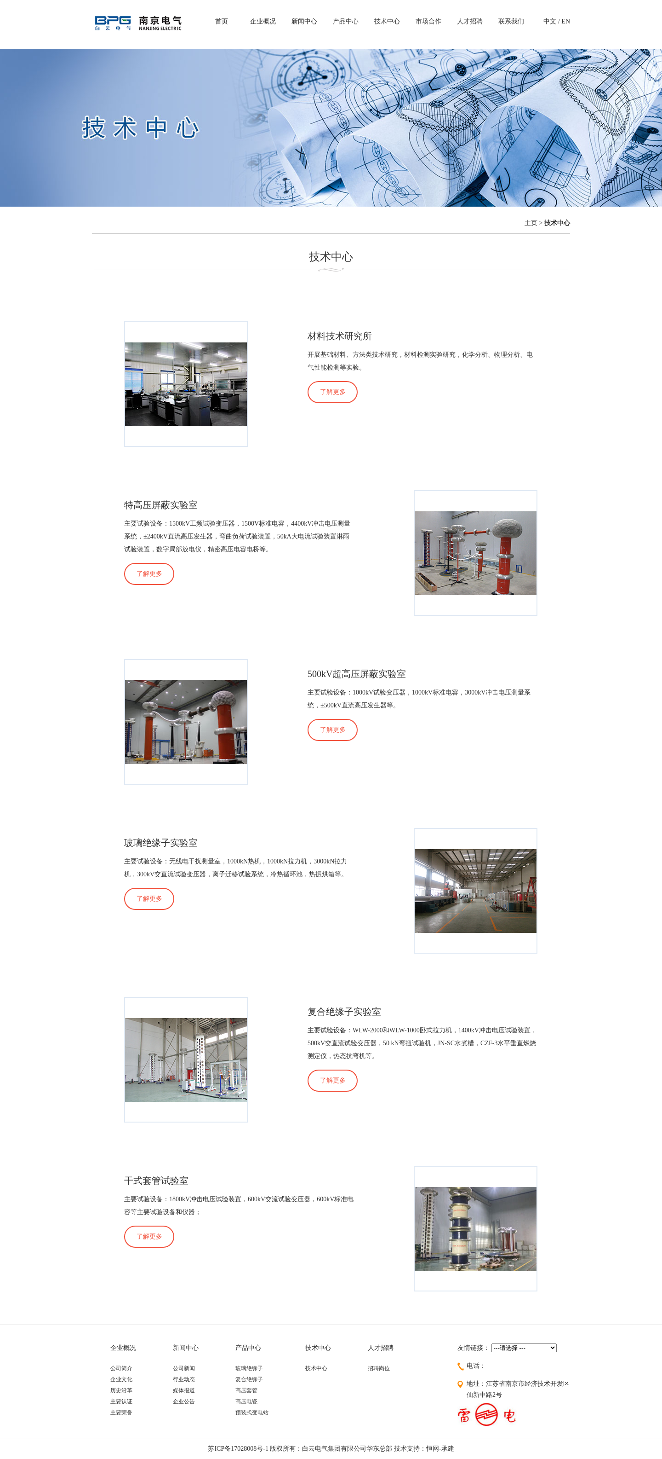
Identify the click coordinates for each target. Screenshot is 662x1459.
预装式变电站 (251, 1412)
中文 (549, 21)
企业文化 (121, 1379)
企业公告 (184, 1401)
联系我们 (511, 21)
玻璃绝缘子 (249, 1368)
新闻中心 (304, 21)
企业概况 (263, 21)
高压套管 (246, 1390)
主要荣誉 (121, 1412)
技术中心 (387, 21)
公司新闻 (184, 1368)
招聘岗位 (379, 1368)
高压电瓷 (246, 1401)
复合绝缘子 (249, 1379)
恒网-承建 (440, 1448)
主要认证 (121, 1401)
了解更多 (333, 391)
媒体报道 (184, 1390)
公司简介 (121, 1368)
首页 (221, 21)
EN (565, 21)
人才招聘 (470, 21)
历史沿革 (121, 1390)
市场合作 (428, 21)
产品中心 (346, 21)
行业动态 (184, 1379)
